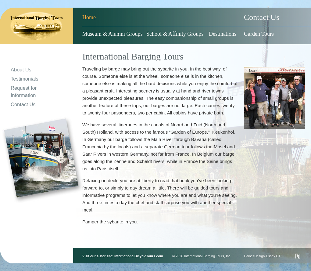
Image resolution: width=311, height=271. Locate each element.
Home (89, 17)
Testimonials (24, 78)
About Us (21, 69)
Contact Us (261, 17)
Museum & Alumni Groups (112, 34)
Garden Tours (259, 34)
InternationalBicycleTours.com (138, 256)
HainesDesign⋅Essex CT (262, 256)
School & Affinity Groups (174, 34)
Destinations (222, 34)
